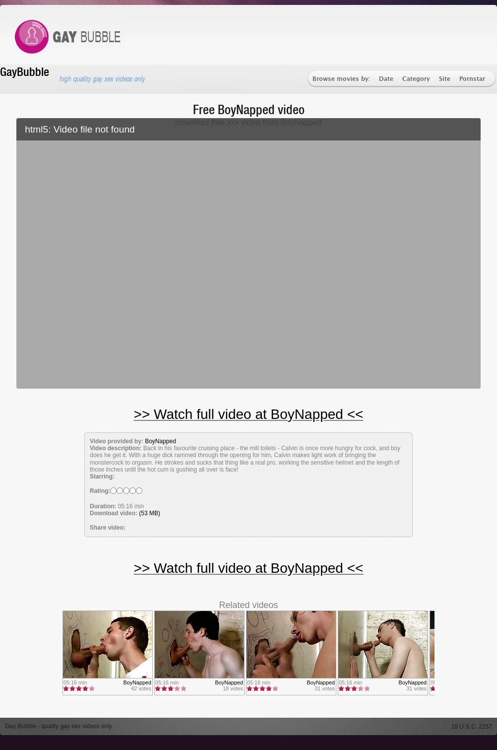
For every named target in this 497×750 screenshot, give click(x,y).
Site (444, 79)
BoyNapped (160, 441)
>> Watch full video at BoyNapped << (249, 414)
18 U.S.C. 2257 (471, 726)
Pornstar (472, 79)
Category (416, 79)
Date (386, 79)
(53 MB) (149, 513)
